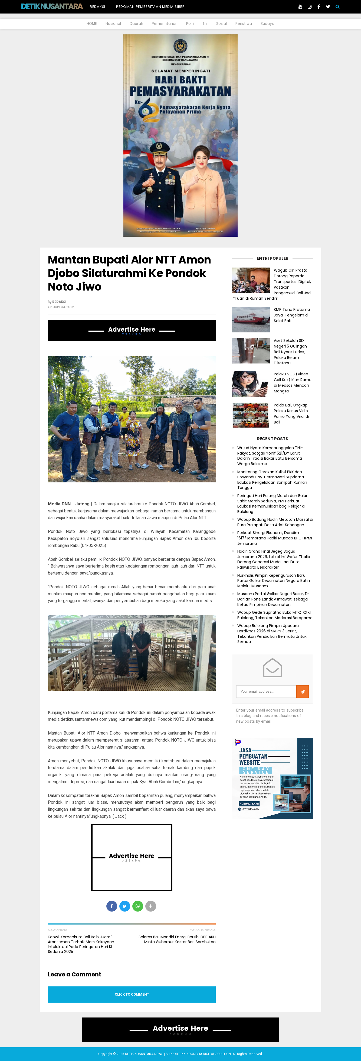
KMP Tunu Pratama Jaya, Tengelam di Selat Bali (292, 315)
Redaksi (97, 6)
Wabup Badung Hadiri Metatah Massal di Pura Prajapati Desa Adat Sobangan (275, 522)
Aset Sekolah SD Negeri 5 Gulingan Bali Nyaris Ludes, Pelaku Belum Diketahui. (290, 352)
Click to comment (132, 994)
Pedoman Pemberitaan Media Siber (150, 6)
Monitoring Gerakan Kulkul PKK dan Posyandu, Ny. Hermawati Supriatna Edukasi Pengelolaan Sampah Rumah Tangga (272, 480)
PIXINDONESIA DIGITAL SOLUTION (206, 1054)
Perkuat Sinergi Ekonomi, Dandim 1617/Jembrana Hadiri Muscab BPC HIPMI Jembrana (274, 538)
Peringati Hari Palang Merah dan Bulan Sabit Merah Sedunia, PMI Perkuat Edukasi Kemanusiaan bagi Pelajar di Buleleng (273, 503)
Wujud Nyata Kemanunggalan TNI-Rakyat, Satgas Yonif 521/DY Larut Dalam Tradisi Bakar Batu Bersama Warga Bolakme (270, 455)
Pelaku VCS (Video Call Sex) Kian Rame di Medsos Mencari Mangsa (292, 382)
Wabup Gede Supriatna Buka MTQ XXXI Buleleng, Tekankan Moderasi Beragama (275, 615)
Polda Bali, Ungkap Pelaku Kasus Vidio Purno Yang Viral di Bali (291, 413)
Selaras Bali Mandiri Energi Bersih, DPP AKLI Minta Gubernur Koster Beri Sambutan (177, 939)
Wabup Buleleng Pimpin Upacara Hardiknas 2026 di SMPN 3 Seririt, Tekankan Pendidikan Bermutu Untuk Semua (272, 633)
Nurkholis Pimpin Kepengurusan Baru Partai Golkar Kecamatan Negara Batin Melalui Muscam (273, 581)
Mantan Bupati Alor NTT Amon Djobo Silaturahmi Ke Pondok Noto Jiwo (129, 273)
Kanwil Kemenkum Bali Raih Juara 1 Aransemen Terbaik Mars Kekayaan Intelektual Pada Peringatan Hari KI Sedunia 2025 (81, 944)
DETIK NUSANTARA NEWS (62, 6)
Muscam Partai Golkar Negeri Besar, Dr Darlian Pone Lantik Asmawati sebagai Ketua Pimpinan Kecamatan (273, 599)
